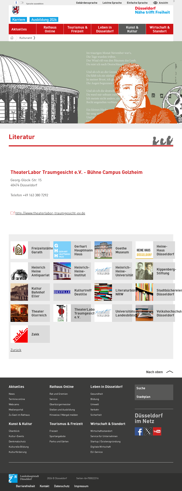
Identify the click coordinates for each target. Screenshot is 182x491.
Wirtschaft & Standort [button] (160, 29)
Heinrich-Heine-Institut (71, 271)
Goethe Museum (111, 250)
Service (53, 398)
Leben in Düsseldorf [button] (105, 29)
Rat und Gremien (59, 393)
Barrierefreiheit (25, 486)
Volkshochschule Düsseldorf (155, 313)
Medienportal (16, 409)
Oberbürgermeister (60, 404)
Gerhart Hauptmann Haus (72, 250)
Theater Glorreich (28, 313)
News (12, 393)
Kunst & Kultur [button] (132, 29)
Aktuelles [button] (19, 29)
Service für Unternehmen (104, 436)
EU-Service (96, 451)
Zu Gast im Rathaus (19, 414)
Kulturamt (27, 38)
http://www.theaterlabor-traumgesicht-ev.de (50, 213)
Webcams (14, 404)
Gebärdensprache (86, 2)
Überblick (14, 430)
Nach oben (154, 371)
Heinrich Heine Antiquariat (30, 271)
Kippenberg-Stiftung (155, 271)
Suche (140, 388)
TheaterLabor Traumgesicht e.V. (72, 313)
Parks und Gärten (59, 441)
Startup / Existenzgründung (105, 441)
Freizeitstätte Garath (30, 250)
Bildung (94, 398)
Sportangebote (57, 436)
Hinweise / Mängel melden (64, 414)
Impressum (81, 486)
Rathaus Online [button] (50, 29)
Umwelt (94, 404)
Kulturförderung (18, 451)
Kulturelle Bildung (19, 446)
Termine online (17, 398)
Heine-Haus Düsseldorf (155, 250)
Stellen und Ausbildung (62, 409)
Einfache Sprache (137, 2)
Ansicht (160, 2)
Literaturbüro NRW (113, 292)
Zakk (24, 334)
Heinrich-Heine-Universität (113, 271)
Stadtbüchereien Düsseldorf (155, 292)
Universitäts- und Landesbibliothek (113, 313)
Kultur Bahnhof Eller (27, 292)
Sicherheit (96, 414)
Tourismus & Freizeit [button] (77, 29)
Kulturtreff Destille (72, 292)
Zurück (15, 349)
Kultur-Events (16, 436)
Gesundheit (96, 393)
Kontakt (44, 486)
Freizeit (54, 430)
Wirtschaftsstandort (101, 430)
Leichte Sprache (112, 2)
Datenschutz (61, 486)
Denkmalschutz (17, 441)
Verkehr (94, 409)
